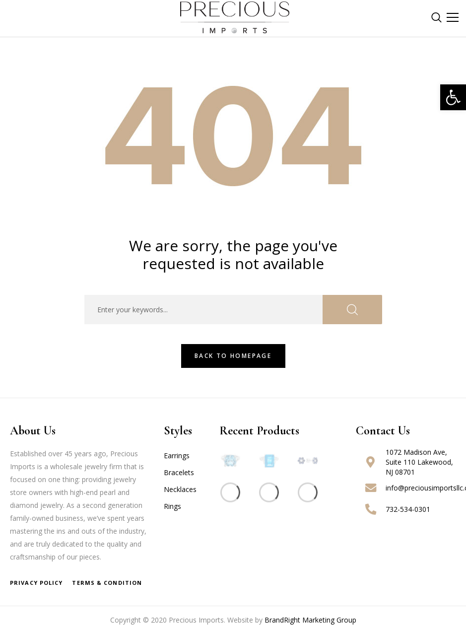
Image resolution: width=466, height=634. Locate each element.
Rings (172, 506)
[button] (453, 97)
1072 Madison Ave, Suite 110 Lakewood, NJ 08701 (419, 462)
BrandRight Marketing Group (310, 620)
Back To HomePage (233, 356)
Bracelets (179, 472)
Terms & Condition (107, 582)
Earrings (177, 455)
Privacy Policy (36, 582)
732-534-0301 (408, 509)
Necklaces (180, 489)
